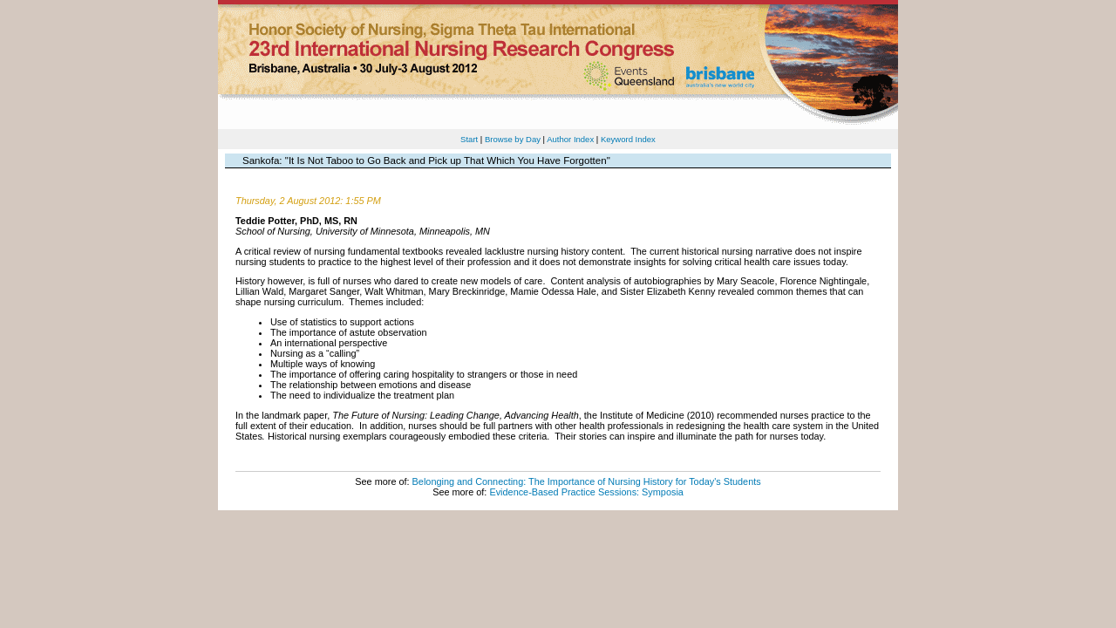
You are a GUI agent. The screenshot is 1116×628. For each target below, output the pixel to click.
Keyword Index (628, 139)
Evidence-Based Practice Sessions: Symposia (586, 492)
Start (469, 139)
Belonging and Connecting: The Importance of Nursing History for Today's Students (586, 481)
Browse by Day (513, 139)
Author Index (570, 139)
